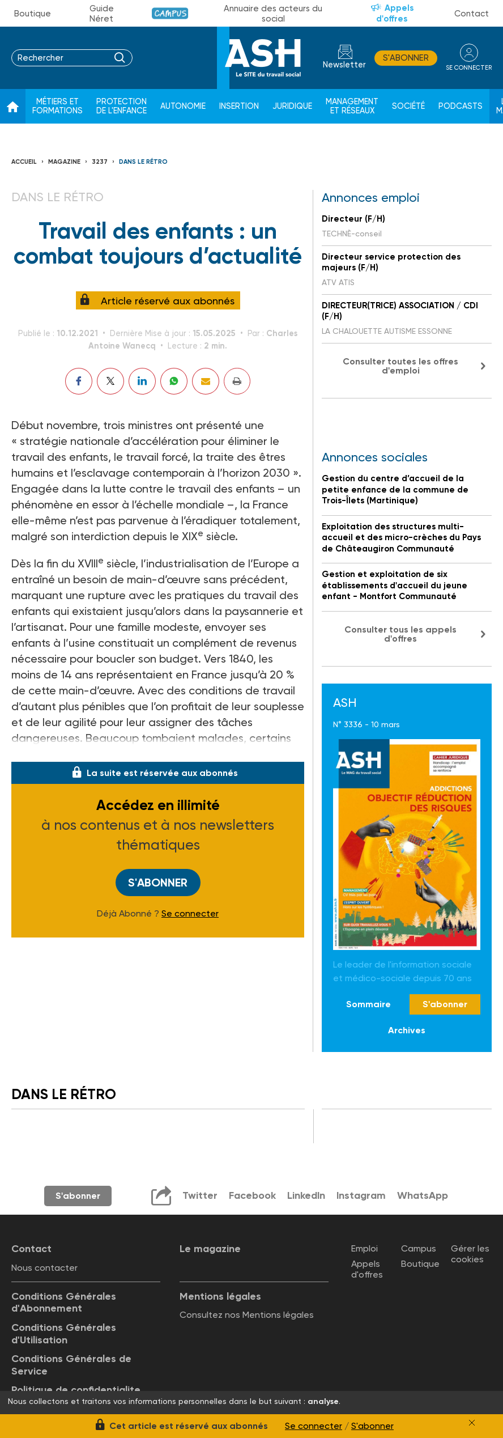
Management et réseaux (352, 106)
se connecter (469, 67)
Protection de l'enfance (121, 106)
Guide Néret (101, 13)
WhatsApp (423, 1195)
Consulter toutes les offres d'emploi (400, 366)
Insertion (239, 106)
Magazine (64, 162)
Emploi (364, 1248)
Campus (170, 13)
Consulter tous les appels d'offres (400, 634)
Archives (406, 1030)
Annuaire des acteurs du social (273, 13)
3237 (100, 162)
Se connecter (190, 914)
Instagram (361, 1195)
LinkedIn (306, 1195)
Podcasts (460, 106)
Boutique (32, 14)
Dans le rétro (143, 162)
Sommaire (368, 1004)
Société (408, 106)
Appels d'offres (395, 13)
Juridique (292, 106)
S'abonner (406, 58)
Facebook (251, 1195)
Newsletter (344, 65)
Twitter (199, 1195)
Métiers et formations (57, 106)
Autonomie (183, 106)
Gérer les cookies (470, 1254)
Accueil (24, 162)
